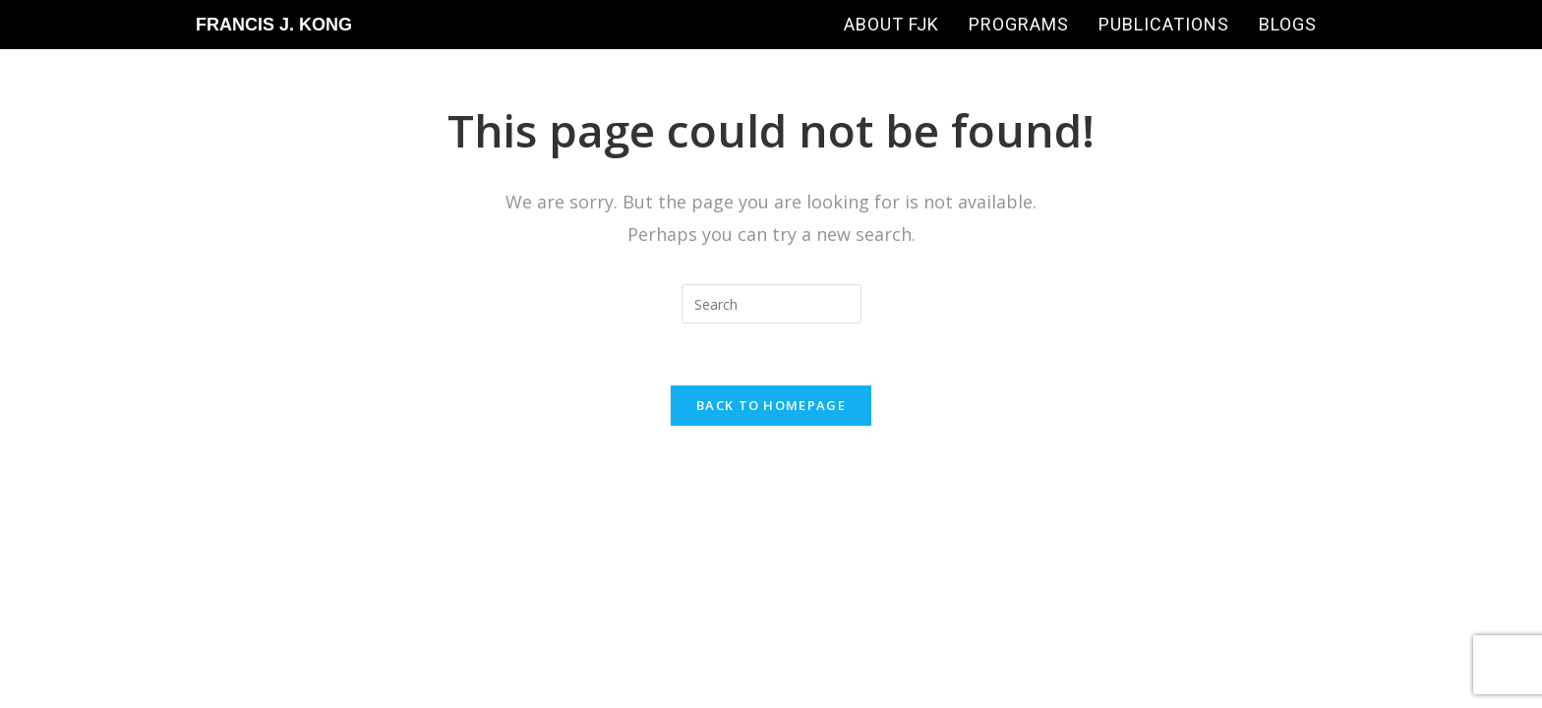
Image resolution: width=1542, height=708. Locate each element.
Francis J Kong (608, 488)
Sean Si (1113, 488)
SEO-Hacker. (787, 488)
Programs (1019, 24)
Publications (1163, 24)
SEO (697, 488)
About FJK (891, 24)
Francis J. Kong (274, 24)
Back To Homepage (771, 405)
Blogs (1288, 24)
